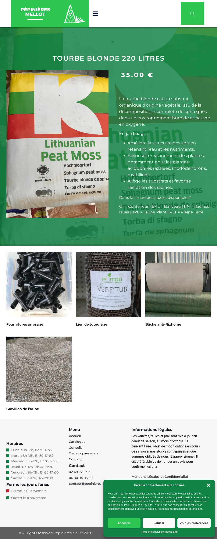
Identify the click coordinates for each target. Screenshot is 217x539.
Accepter (124, 523)
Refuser (158, 523)
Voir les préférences (194, 523)
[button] (208, 485)
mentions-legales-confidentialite (159, 531)
